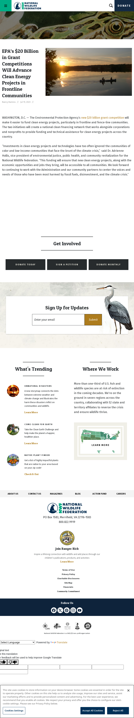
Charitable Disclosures (68, 578)
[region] (67, 701)
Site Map (68, 583)
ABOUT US (13, 493)
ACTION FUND (99, 493)
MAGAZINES (56, 493)
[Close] (128, 690)
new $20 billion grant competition (102, 117)
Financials (68, 587)
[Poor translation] (12, 662)
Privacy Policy (68, 574)
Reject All (118, 710)
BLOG (78, 493)
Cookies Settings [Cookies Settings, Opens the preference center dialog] (14, 710)
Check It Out (31, 474)
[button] (93, 319)
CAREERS (121, 493)
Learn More (31, 412)
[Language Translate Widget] (17, 642)
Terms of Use (68, 570)
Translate (58, 642)
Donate (124, 5)
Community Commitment (68, 591)
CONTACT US (34, 493)
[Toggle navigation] (6, 5)
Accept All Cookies (92, 710)
